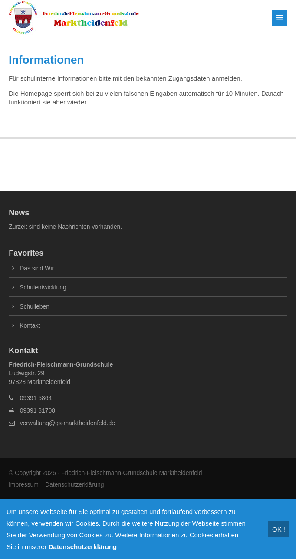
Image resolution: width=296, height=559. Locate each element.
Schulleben (34, 306)
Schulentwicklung (43, 287)
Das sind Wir (37, 268)
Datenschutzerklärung (74, 484)
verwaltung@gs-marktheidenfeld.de (67, 422)
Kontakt (30, 325)
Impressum (24, 484)
